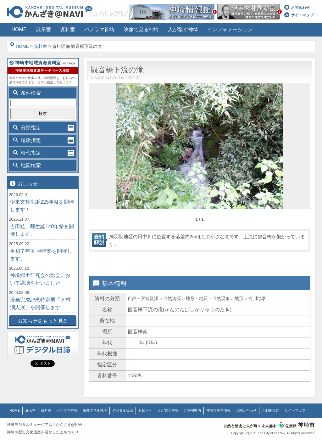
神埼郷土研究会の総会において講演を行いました (40, 279)
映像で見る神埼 (89, 410)
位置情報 (226, 260)
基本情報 (116, 260)
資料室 (40, 46)
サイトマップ (299, 15)
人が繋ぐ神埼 (157, 410)
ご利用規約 (252, 410)
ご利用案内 (180, 410)
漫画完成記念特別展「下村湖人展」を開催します (40, 303)
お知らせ (136, 410)
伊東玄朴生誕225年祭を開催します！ (42, 205)
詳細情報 (171, 260)
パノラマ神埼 (63, 410)
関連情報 (281, 260)
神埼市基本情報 (204, 410)
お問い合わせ (229, 410)
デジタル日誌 (115, 410)
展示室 (29, 410)
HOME (19, 46)
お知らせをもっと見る (43, 321)
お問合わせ (297, 7)
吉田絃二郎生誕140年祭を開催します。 (42, 230)
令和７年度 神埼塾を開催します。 (41, 254)
